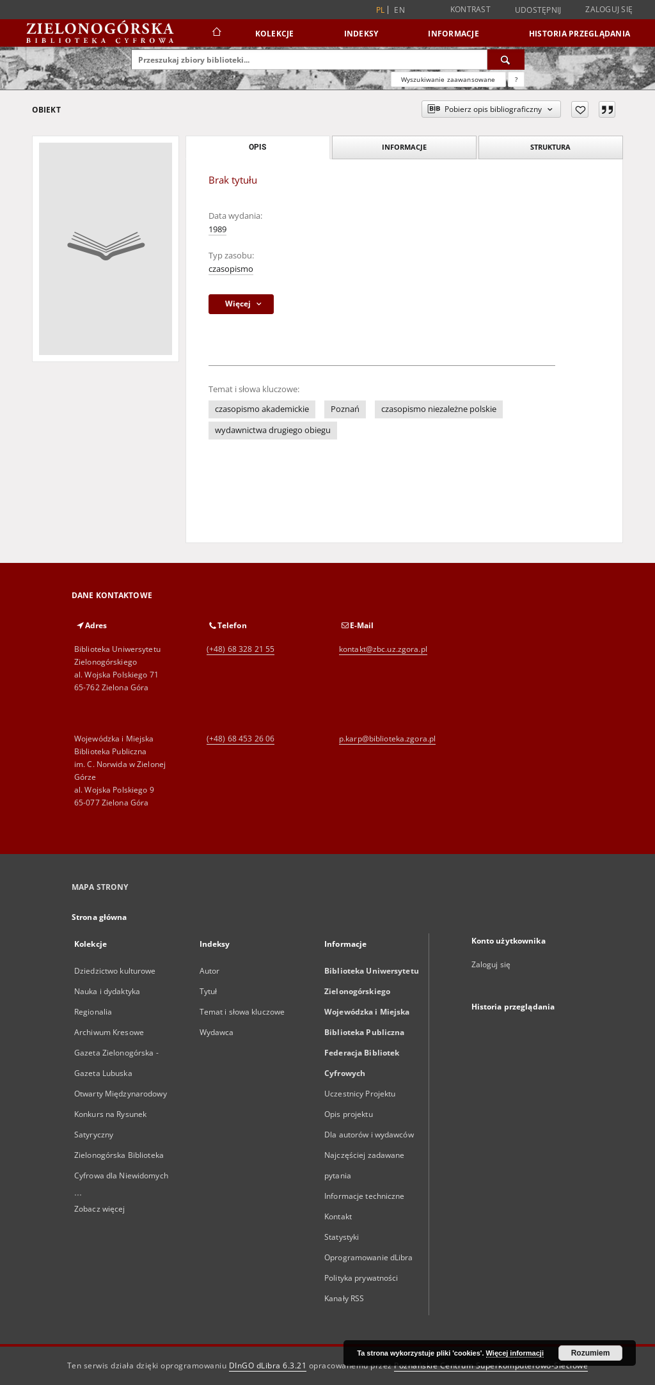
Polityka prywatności (361, 1277)
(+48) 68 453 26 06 (240, 738)
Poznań (345, 409)
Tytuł (208, 991)
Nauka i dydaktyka (107, 991)
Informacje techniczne (364, 1196)
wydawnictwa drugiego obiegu (273, 430)
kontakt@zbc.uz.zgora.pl (383, 649)
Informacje (453, 33)
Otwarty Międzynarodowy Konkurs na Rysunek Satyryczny (120, 1114)
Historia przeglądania (579, 33)
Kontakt (338, 1216)
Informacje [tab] (404, 147)
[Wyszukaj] (506, 59)
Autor (210, 970)
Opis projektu (348, 1114)
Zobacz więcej (99, 1208)
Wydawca (217, 1032)
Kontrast (470, 9)
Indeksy (361, 33)
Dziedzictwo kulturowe (115, 970)
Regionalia (93, 1011)
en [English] (399, 10)
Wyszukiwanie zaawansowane (448, 79)
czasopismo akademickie (262, 409)
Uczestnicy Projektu (359, 1093)
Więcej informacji (515, 1353)
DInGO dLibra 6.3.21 (268, 1365)
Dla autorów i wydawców (369, 1134)
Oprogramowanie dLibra (368, 1257)
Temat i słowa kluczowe (242, 1011)
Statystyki (341, 1236)
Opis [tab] (257, 147)
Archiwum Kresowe (109, 1032)
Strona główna (99, 917)
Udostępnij (538, 10)
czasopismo (231, 269)
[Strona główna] (215, 33)
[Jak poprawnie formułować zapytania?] (516, 79)
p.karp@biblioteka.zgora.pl (387, 738)
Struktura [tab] (550, 147)
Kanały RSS (344, 1298)
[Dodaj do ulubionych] (579, 109)
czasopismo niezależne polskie (438, 409)
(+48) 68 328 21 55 (240, 649)
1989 (217, 229)
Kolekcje (274, 33)
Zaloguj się (609, 9)
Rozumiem (590, 1353)
